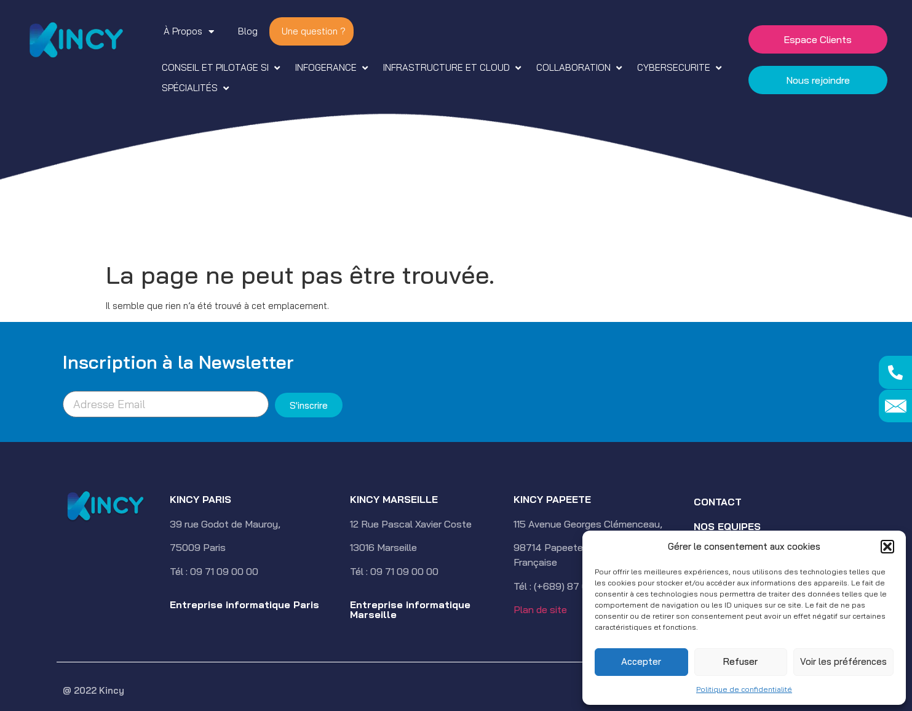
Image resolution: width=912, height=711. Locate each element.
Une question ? (314, 31)
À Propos (189, 31)
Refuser (740, 661)
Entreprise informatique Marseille (410, 609)
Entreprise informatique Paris (244, 604)
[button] (887, 546)
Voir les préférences (843, 661)
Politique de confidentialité (744, 689)
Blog (248, 31)
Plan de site (540, 609)
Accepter (641, 661)
